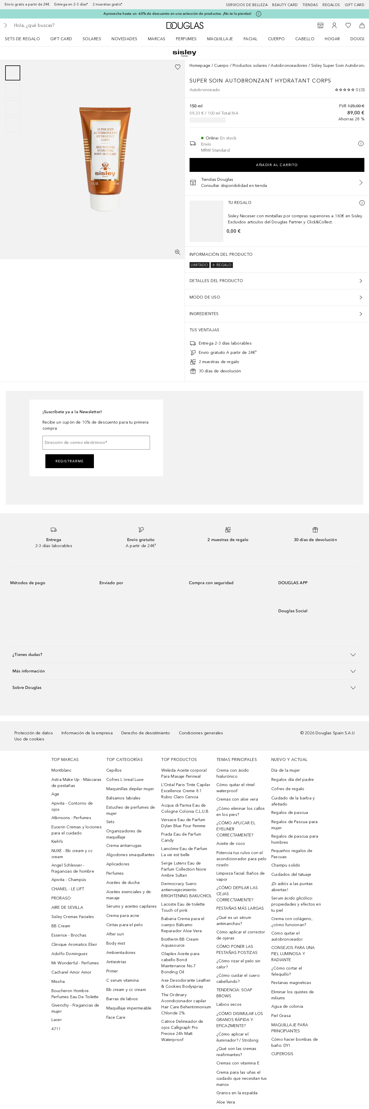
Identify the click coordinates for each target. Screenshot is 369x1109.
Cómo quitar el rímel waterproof (235, 787)
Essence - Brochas (68, 935)
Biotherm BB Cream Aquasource (179, 942)
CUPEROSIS (282, 1053)
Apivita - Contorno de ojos (72, 806)
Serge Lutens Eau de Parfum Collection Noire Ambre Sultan (183, 869)
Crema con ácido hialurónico (232, 773)
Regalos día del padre (292, 779)
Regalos (331, 5)
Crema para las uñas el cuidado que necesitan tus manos (241, 1078)
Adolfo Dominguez (69, 953)
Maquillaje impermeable (128, 1008)
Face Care (115, 1017)
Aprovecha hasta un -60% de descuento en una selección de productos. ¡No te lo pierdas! (177, 14)
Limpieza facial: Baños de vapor (240, 876)
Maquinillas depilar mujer (130, 788)
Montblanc (61, 770)
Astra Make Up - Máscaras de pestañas (76, 782)
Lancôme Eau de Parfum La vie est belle (184, 851)
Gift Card (61, 38)
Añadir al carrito (277, 165)
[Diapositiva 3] (12, 107)
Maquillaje (220, 38)
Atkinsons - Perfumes (71, 817)
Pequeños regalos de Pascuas (291, 853)
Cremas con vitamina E (237, 1063)
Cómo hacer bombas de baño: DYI (294, 1042)
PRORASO (61, 898)
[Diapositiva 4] (12, 125)
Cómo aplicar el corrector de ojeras (240, 935)
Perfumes (186, 38)
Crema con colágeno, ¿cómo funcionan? (292, 921)
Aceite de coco (230, 843)
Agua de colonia (287, 1006)
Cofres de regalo (287, 788)
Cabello (305, 38)
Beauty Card (285, 5)
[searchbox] (55, 25)
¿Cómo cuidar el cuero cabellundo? (238, 978)
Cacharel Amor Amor (71, 972)
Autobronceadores (289, 65)
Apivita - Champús (68, 879)
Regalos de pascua (289, 812)
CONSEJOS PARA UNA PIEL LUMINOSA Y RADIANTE (293, 953)
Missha (58, 981)
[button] (184, 654)
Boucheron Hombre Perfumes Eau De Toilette (75, 993)
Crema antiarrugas (124, 845)
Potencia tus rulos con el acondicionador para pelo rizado (241, 858)
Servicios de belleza (247, 5)
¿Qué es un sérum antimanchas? (233, 920)
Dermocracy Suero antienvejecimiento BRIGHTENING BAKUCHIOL (186, 889)
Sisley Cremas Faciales (72, 916)
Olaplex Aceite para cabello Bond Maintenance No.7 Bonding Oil (180, 962)
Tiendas (310, 5)
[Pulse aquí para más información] (259, 14)
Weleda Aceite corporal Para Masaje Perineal (183, 773)
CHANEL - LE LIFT (67, 889)
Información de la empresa (87, 733)
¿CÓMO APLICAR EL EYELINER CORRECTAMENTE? (235, 829)
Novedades (125, 38)
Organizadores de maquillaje (124, 834)
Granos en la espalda (237, 1092)
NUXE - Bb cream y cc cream (71, 853)
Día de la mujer (285, 770)
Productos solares (250, 65)
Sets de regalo (22, 38)
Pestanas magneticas (291, 982)
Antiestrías (116, 961)
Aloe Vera (225, 1102)
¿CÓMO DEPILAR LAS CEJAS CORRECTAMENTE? (237, 893)
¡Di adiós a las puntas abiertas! (292, 886)
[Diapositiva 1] (12, 72)
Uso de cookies (29, 739)
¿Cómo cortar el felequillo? (286, 971)
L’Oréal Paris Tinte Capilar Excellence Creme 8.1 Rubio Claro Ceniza (185, 790)
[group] (13, 99)
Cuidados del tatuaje (291, 874)
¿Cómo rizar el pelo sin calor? (238, 964)
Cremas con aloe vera (237, 799)
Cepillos (114, 770)
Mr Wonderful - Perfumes (75, 963)
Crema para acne (122, 915)
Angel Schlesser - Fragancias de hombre (72, 868)
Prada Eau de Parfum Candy (181, 837)
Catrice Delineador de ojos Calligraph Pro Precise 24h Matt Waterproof (182, 1030)
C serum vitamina (122, 980)
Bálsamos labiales (123, 798)
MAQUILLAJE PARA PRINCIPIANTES (289, 1027)
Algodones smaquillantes (130, 854)
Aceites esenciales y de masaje (128, 894)
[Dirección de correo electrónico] (96, 443)
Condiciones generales (201, 733)
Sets (110, 821)
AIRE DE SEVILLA (67, 907)
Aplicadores (117, 864)
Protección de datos (33, 733)
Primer (112, 971)
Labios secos (229, 1004)
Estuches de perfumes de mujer (130, 810)
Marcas (157, 38)
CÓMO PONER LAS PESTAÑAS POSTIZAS (236, 949)
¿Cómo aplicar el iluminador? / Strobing (237, 1037)
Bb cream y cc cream (126, 989)
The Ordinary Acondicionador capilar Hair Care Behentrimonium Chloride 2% (186, 1004)
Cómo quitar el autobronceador (287, 936)
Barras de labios (122, 998)
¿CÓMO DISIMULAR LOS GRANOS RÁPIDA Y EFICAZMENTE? (239, 1019)
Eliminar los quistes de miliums (292, 995)
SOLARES (92, 38)
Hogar (332, 38)
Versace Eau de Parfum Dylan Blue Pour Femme (183, 822)
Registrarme (69, 461)
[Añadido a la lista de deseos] (178, 67)
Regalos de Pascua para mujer (294, 824)
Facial (251, 38)
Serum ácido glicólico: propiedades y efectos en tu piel (296, 904)
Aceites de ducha (123, 882)
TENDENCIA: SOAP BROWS (234, 992)
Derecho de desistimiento (145, 733)
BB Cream (61, 926)
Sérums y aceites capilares (131, 906)
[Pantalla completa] (178, 252)
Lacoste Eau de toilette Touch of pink (183, 907)
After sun (115, 934)
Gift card (355, 5)
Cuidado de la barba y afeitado (293, 801)
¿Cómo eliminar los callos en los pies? (240, 811)
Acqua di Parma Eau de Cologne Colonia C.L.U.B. (185, 808)
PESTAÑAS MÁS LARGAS (240, 908)
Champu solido (286, 865)
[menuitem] (26, 38)
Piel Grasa (281, 1015)
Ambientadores (121, 952)
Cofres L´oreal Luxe (125, 779)
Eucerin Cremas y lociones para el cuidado (76, 830)
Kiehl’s (57, 841)
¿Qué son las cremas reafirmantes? (236, 1051)
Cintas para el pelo (124, 924)
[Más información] (362, 203)
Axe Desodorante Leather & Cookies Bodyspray (186, 983)
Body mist (115, 943)
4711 (56, 1029)
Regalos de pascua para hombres (294, 839)
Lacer (56, 1019)
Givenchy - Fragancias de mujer (75, 1008)
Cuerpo (276, 38)
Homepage (200, 65)
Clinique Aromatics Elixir (74, 944)
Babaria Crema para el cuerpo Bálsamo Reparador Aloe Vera (182, 924)
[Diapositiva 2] (12, 90)
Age (55, 794)
